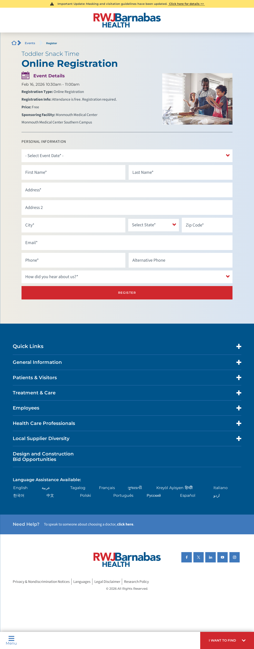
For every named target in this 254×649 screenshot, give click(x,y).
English (20, 487)
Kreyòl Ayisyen (170, 487)
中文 (50, 495)
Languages (81, 581)
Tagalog (77, 487)
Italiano (220, 487)
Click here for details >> (186, 3)
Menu (11, 640)
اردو (216, 495)
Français (107, 487)
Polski (85, 495)
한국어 (18, 495)
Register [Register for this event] (127, 292)
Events (30, 43)
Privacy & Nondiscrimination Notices (41, 581)
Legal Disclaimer (107, 581)
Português (123, 495)
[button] (227, 640)
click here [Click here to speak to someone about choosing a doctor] (125, 524)
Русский (154, 495)
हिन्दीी (189, 487)
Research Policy (136, 581)
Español (187, 495)
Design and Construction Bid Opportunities (43, 456)
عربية (46, 487)
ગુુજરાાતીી (135, 487)
